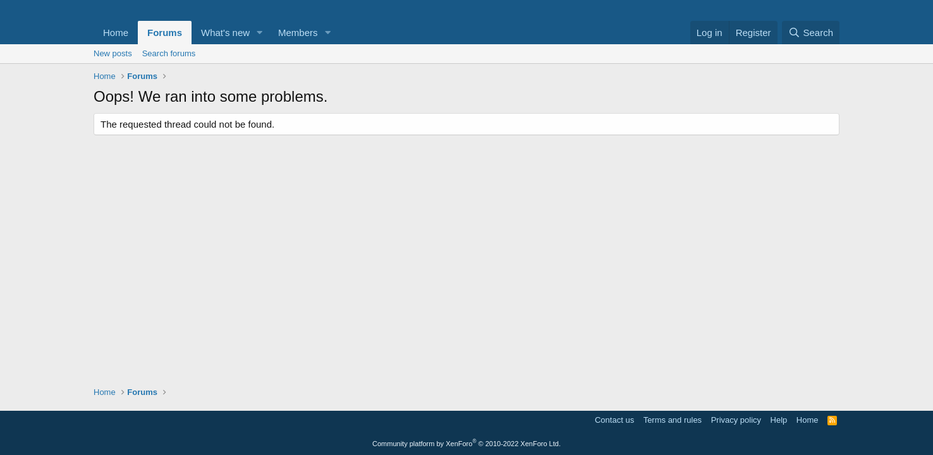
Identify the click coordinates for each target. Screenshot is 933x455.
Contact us (614, 420)
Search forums (169, 53)
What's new (225, 32)
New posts (113, 53)
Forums (164, 32)
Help (779, 420)
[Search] (810, 32)
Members (298, 32)
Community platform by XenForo (466, 443)
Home (115, 32)
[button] (260, 32)
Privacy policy (736, 420)
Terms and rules (672, 420)
